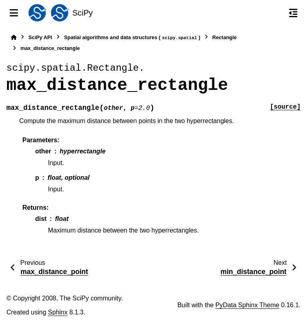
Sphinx (58, 312)
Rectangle (224, 37)
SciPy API (40, 37)
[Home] (13, 37)
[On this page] (293, 13)
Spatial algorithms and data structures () (132, 37)
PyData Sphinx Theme (247, 305)
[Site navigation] (13, 13)
